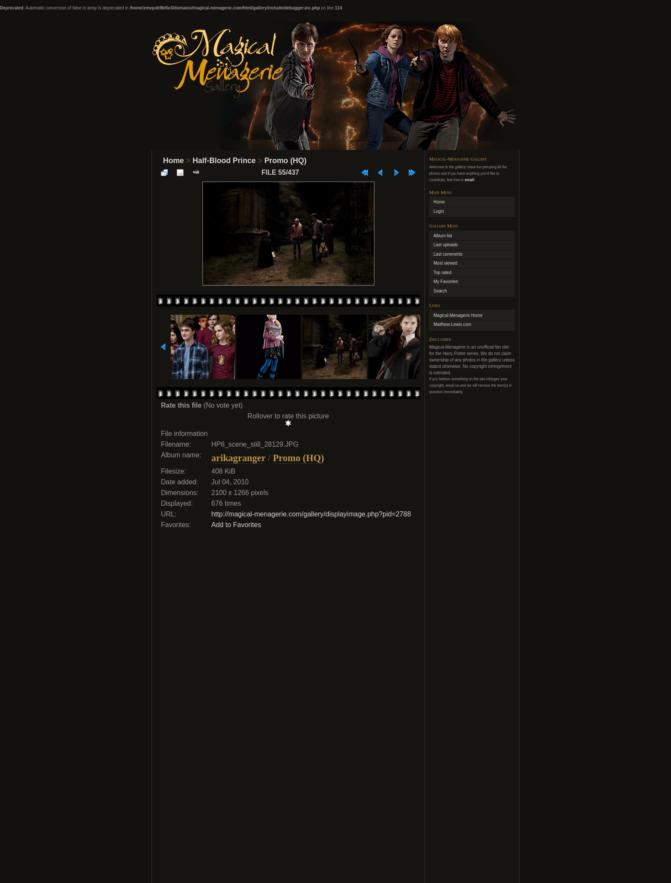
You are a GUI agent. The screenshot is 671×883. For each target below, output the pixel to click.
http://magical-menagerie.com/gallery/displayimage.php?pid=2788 (311, 514)
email (469, 180)
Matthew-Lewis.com (452, 324)
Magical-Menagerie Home (458, 315)
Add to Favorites (236, 524)
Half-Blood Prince (224, 160)
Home (173, 160)
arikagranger (238, 458)
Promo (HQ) (285, 160)
